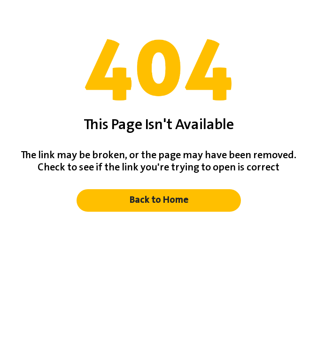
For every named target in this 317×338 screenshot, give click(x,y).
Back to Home (158, 200)
